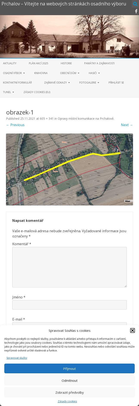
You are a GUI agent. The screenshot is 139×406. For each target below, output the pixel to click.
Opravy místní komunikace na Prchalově (86, 118)
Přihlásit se (116, 82)
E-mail (18, 319)
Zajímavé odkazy (55, 82)
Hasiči (93, 73)
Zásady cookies (67, 401)
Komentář (21, 244)
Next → (127, 124)
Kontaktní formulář (17, 82)
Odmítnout (70, 380)
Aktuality (9, 63)
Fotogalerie (87, 82)
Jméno (18, 297)
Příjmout (69, 368)
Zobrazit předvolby (69, 392)
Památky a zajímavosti (99, 63)
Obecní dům (68, 73)
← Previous (15, 124)
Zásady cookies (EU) (36, 92)
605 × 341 (47, 118)
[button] (132, 330)
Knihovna (41, 73)
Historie (66, 63)
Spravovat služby (16, 358)
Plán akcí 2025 (38, 63)
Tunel (7, 92)
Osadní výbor (12, 73)
